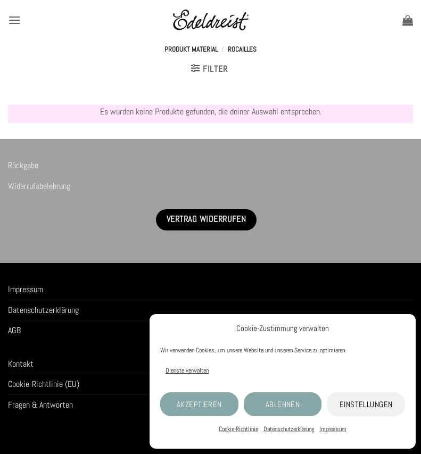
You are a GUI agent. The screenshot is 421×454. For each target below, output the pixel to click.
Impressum (332, 429)
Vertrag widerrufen (206, 219)
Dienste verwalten (187, 370)
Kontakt (21, 363)
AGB (14, 330)
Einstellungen (366, 404)
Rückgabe (23, 165)
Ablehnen (283, 404)
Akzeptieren (199, 404)
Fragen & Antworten (40, 404)
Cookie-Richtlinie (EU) (43, 384)
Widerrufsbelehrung (39, 186)
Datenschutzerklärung (288, 429)
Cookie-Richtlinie (238, 429)
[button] (14, 20)
